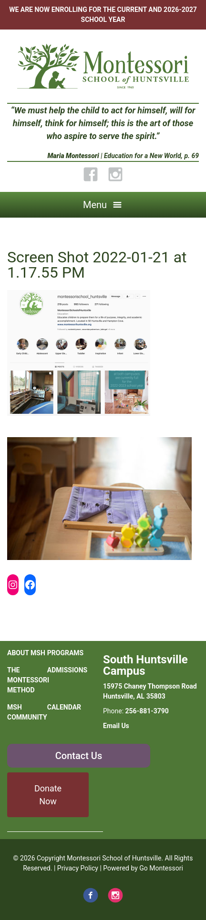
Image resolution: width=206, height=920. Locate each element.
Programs (65, 653)
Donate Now (48, 794)
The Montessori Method (27, 680)
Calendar (64, 707)
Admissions (67, 670)
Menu (95, 204)
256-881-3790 (147, 711)
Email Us (116, 726)
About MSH (26, 653)
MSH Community (27, 712)
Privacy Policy (77, 868)
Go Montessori (161, 868)
